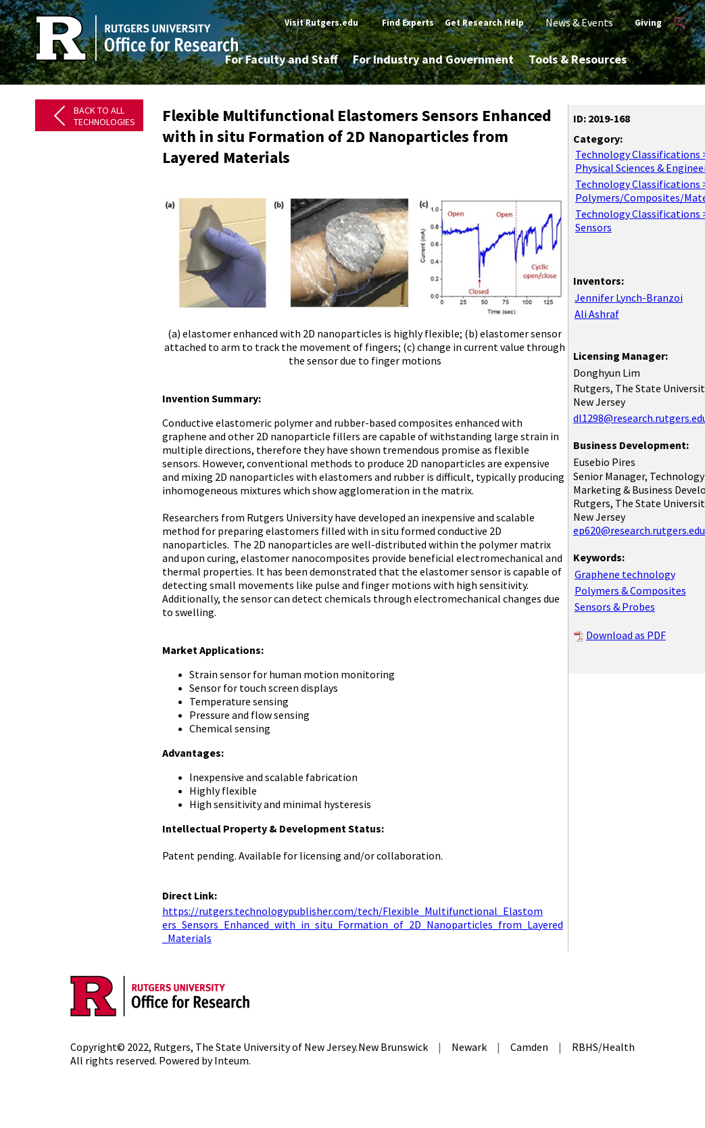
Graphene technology (625, 574)
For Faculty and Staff (281, 59)
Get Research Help (484, 22)
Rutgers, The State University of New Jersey (254, 1047)
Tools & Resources (578, 59)
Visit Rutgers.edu (321, 22)
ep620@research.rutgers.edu (639, 530)
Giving (648, 22)
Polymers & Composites (630, 590)
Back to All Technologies (104, 116)
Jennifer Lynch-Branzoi (629, 297)
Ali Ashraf (597, 314)
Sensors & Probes (615, 606)
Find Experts (408, 22)
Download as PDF (626, 635)
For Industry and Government (433, 59)
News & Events (579, 22)
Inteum (231, 1060)
